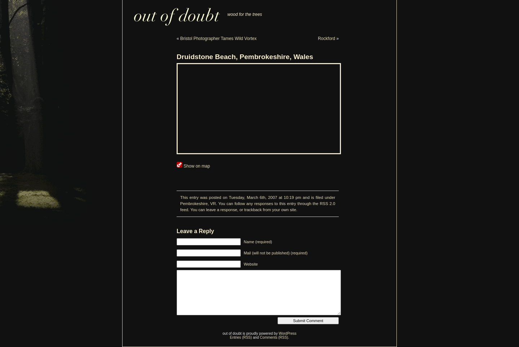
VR (213, 203)
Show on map (193, 166)
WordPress (287, 333)
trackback (253, 210)
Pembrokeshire (194, 203)
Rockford (326, 38)
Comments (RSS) (274, 337)
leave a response (221, 210)
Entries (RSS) (241, 337)
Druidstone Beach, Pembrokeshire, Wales (245, 57)
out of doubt (172, 13)
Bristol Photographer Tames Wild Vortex (218, 38)
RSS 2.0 (327, 203)
